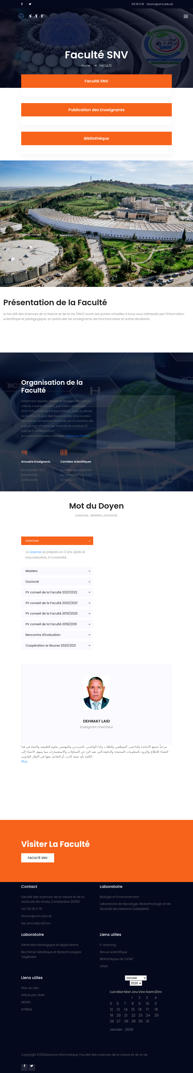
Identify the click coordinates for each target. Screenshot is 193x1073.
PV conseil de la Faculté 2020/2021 (52, 603)
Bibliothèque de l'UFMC (117, 959)
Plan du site (29, 988)
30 (140, 1021)
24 (148, 1015)
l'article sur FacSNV (78, 436)
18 (156, 1009)
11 (156, 1003)
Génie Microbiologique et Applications (49, 945)
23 (140, 1015)
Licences (32, 540)
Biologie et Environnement (119, 897)
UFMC (104, 966)
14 (126, 1009)
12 (111, 1009)
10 (147, 1003)
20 (119, 1015)
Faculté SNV (38, 858)
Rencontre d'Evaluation (43, 635)
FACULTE (105, 65)
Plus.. (24, 761)
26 (112, 1021)
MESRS (26, 1002)
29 (133, 1021)
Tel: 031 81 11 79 (31, 909)
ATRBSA (26, 1009)
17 (147, 1009)
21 (125, 1015)
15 (133, 1009)
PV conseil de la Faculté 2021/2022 (51, 592)
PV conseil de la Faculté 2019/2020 (52, 613)
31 (147, 1021)
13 (118, 1009)
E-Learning (108, 945)
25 (157, 1015)
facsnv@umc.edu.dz (36, 916)
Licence (35, 552)
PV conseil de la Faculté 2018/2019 (51, 624)
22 (133, 1015)
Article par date (33, 995)
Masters (32, 571)
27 (119, 1021)
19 (111, 1015)
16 (140, 1009)
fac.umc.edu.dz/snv (35, 923)
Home (86, 65)
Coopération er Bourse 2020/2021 (51, 645)
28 (126, 1021)
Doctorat (32, 581)
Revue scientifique (113, 952)
